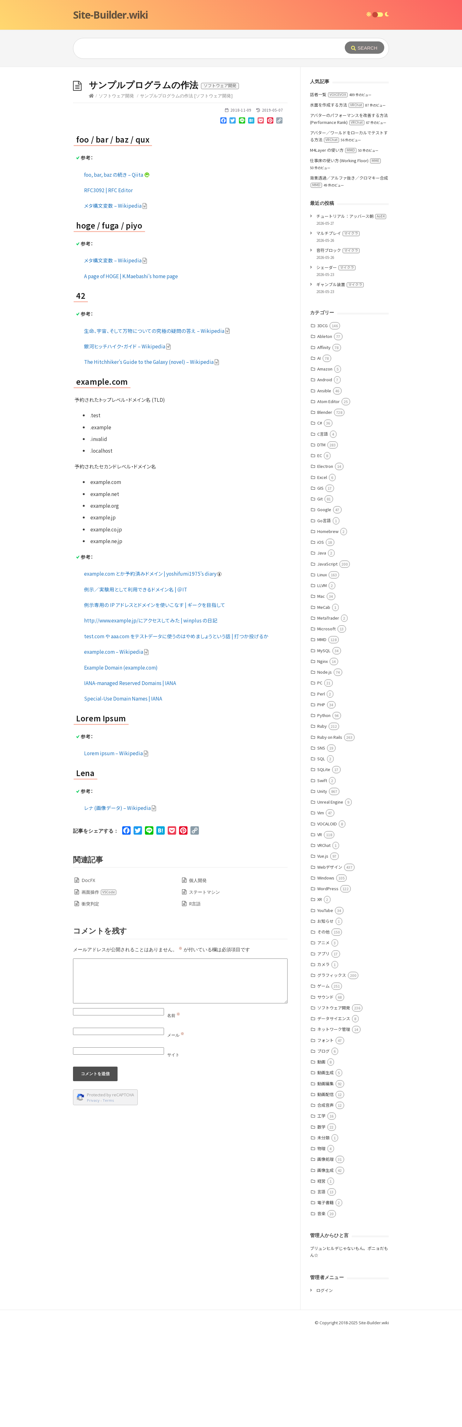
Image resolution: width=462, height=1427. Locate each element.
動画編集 (325, 1178)
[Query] (199, 48)
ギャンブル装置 (340, 379)
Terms (108, 1195)
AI (319, 453)
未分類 (323, 1232)
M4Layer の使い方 (333, 245)
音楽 (321, 1308)
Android (324, 474)
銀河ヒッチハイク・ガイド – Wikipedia (127, 441)
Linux (322, 669)
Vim (320, 907)
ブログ (323, 1146)
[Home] (91, 190)
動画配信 (325, 1189)
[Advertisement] (231, 114)
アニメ (323, 1037)
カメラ (323, 1059)
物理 (321, 1243)
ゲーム (323, 1081)
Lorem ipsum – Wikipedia (116, 847)
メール (175, 1130)
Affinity (324, 442)
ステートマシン (204, 987)
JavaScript (327, 659)
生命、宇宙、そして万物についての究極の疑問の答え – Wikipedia (157, 425)
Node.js (324, 767)
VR (319, 929)
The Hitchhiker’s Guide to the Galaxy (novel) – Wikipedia (151, 456)
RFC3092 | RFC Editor (108, 284)
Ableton (324, 431)
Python (324, 810)
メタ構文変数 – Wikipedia (115, 300)
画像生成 (325, 1265)
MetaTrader (328, 713)
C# (319, 518)
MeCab (323, 702)
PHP (321, 799)
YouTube (325, 1005)
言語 (321, 1286)
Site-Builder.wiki (110, 14)
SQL (321, 853)
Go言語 (324, 615)
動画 (321, 1157)
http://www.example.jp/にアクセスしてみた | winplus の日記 (150, 715)
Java (321, 648)
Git (320, 594)
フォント (325, 1135)
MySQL (324, 745)
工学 (321, 1211)
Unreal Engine (330, 897)
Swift (322, 875)
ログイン (324, 1385)
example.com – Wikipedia (116, 746)
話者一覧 (329, 189)
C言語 (322, 529)
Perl (321, 789)
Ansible (324, 485)
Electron (325, 561)
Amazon (324, 464)
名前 (173, 1110)
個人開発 (198, 975)
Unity (322, 886)
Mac (321, 691)
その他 (323, 1027)
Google (324, 604)
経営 (321, 1276)
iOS (320, 637)
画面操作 (99, 987)
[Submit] (364, 47)
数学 (321, 1222)
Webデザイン (329, 962)
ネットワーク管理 (333, 1124)
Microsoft (326, 723)
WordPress (327, 983)
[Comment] (180, 1075)
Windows (325, 973)
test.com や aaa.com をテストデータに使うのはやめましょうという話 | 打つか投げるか (176, 730)
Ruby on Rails (329, 832)
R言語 (195, 998)
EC (319, 550)
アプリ (323, 1048)
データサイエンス (333, 1113)
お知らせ (325, 1016)
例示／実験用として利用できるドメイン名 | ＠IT (135, 684)
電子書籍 (325, 1297)
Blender (324, 507)
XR (319, 994)
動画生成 (325, 1167)
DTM (321, 539)
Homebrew (327, 626)
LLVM (322, 680)
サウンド (325, 1092)
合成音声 (325, 1200)
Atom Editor (328, 496)
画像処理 (325, 1254)
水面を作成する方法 (337, 200)
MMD (321, 734)
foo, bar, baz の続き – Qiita (117, 269)
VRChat (324, 940)
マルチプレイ (338, 328)
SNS (321, 843)
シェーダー (336, 362)
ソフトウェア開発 (116, 190)
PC (319, 778)
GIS (320, 583)
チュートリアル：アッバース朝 (351, 311)
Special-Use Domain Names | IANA (123, 793)
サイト (173, 1149)
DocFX (88, 975)
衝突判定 (90, 998)
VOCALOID (327, 919)
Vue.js (322, 951)
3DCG (322, 420)
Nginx (322, 756)
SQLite (323, 864)
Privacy (93, 1195)
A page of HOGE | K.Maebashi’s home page (131, 370)
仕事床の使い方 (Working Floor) (345, 255)
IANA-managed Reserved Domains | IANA (130, 777)
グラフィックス (331, 1070)
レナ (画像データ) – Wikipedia (120, 902)
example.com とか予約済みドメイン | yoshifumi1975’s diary (153, 668)
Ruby (322, 821)
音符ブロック (338, 345)
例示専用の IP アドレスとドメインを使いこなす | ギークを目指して (154, 699)
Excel (322, 572)
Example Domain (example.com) (121, 762)
